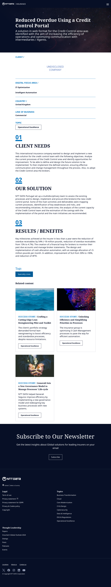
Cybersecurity (62, 510)
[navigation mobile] (107, 4)
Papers (5, 531)
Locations (5, 564)
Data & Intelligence (64, 513)
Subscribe (55, 457)
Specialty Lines (24, 274)
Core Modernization (64, 502)
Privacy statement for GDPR (12, 502)
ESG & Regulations (64, 517)
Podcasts (5, 546)
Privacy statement (10, 499)
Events (4, 550)
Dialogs (5, 539)
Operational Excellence (28, 127)
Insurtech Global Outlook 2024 (14, 535)
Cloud (59, 499)
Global (12, 485)
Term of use (6, 495)
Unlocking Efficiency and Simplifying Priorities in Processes (74, 319)
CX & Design (61, 506)
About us (14, 564)
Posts (4, 542)
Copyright (6, 510)
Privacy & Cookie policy (11, 506)
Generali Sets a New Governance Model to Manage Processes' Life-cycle (34, 386)
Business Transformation (66, 495)
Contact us (23, 564)
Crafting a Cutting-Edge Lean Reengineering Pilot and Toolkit (34, 319)
